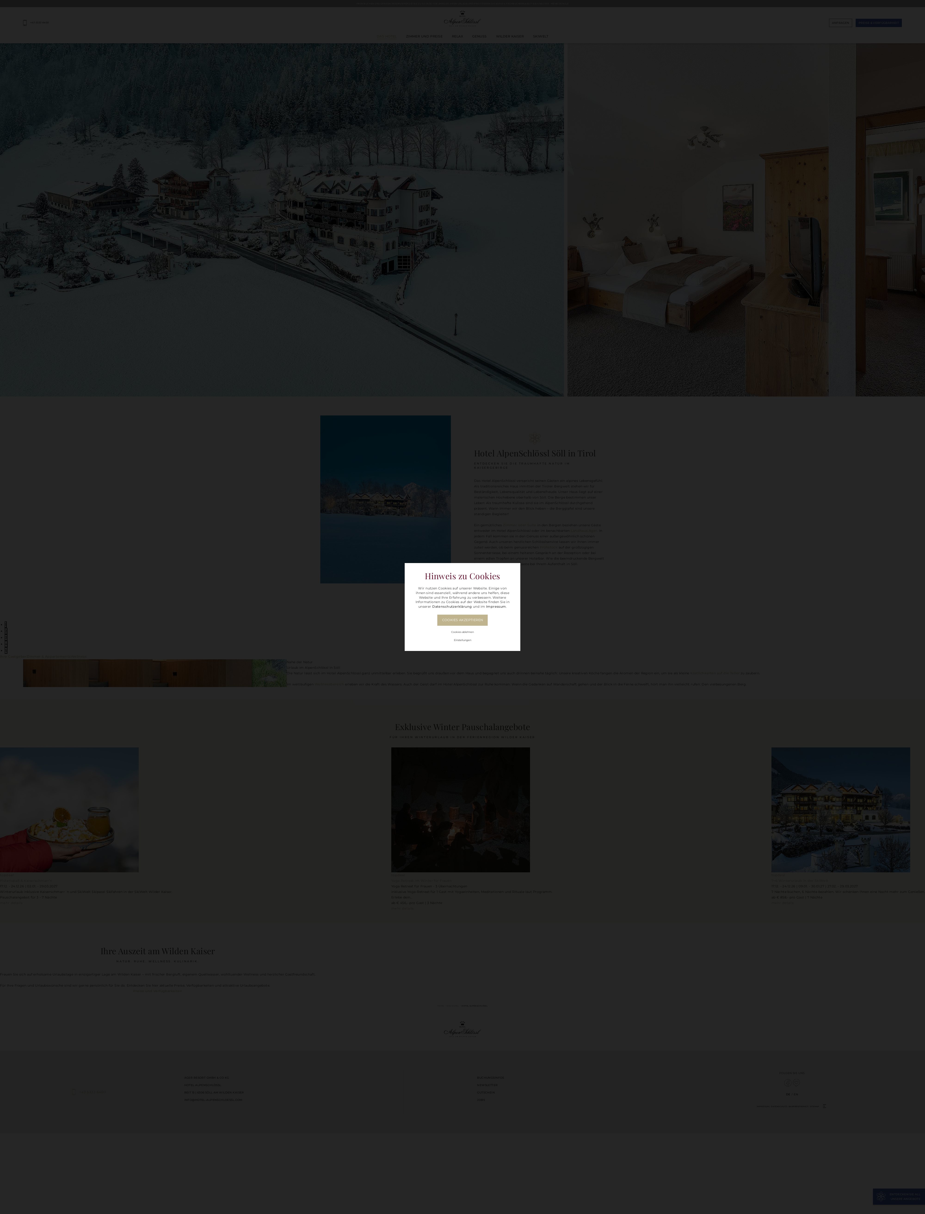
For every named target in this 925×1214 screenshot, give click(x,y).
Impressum (496, 606)
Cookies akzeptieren (462, 620)
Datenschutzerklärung (452, 606)
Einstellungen (462, 640)
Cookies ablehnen (462, 632)
